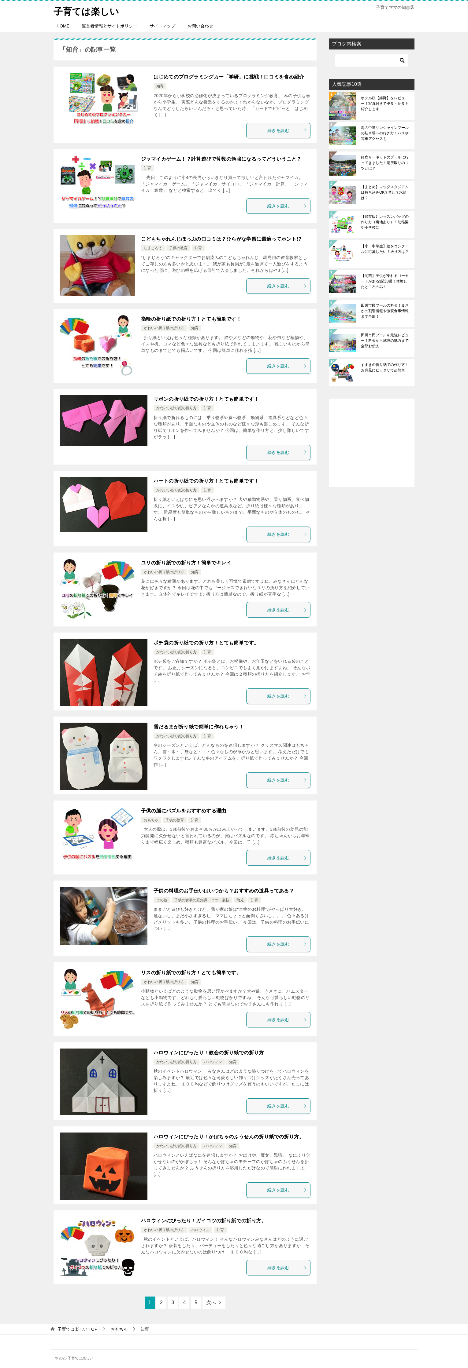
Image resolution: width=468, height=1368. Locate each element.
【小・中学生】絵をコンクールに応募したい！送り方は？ (385, 249)
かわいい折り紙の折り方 (164, 328)
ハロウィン (213, 1062)
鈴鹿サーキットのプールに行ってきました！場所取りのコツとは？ (385, 162)
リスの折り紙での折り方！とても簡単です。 (191, 972)
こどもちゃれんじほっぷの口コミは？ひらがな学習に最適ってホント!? (221, 238)
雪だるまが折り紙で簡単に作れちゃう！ (199, 726)
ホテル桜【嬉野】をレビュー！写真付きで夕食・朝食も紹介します (385, 103)
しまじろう (153, 248)
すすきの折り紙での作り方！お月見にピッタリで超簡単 (385, 367)
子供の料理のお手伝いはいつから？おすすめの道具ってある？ (224, 890)
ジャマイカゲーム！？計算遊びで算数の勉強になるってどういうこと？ (221, 158)
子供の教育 (178, 248)
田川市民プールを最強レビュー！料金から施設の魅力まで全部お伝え (385, 340)
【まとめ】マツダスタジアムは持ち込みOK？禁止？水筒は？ (385, 192)
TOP (77, 1329)
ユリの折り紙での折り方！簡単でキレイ (186, 562)
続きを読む (287, 130)
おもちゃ (151, 820)
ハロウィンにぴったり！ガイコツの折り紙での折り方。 (203, 1220)
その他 (161, 900)
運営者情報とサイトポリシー (109, 26)
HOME (63, 26)
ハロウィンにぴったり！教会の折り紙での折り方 (209, 1052)
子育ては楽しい (86, 10)
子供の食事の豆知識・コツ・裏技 (201, 900)
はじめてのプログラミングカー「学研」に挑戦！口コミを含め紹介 (229, 76)
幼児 (240, 900)
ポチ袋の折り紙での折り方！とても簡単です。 (206, 642)
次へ (211, 1302)
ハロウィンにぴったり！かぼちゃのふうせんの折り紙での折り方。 (229, 1136)
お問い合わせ (200, 26)
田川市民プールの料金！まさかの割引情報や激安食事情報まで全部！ (385, 311)
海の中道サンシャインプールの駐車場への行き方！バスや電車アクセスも (385, 133)
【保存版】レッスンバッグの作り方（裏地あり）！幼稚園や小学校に (385, 222)
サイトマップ (162, 26)
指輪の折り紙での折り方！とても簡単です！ (191, 318)
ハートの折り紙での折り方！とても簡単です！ (206, 480)
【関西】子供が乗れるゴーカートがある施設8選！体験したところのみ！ (385, 281)
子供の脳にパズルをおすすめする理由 (183, 810)
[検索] (371, 60)
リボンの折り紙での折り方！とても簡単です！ (206, 398)
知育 (160, 86)
